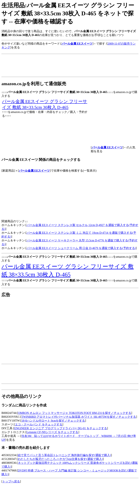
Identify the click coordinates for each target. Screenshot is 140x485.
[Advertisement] (67, 51)
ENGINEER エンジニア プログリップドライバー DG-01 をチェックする (60, 428)
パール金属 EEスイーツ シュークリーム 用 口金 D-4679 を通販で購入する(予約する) (81, 248)
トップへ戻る (11, 481)
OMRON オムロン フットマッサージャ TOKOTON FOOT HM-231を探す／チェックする (74, 412)
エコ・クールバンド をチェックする (38, 424)
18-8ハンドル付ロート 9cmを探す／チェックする (53, 420)
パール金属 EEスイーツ (34, 170)
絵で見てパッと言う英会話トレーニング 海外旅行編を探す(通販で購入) (64, 455)
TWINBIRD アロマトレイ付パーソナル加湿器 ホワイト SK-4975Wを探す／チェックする (78, 416)
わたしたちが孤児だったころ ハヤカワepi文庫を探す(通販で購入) (60, 459)
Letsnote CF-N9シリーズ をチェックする (52, 432)
